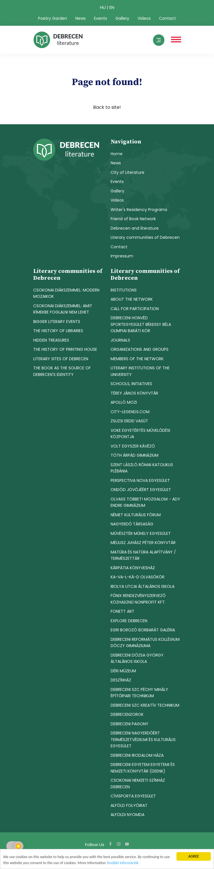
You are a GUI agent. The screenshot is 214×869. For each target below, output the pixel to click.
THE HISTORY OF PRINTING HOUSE (65, 349)
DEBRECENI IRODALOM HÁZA (137, 755)
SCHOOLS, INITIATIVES (131, 384)
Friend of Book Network (133, 219)
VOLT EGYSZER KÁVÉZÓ (133, 446)
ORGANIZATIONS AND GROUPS (139, 349)
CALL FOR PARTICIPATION (135, 309)
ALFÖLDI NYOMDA (127, 814)
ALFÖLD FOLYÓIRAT (129, 805)
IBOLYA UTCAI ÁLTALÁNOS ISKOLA (142, 586)
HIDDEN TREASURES (51, 340)
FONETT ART (122, 611)
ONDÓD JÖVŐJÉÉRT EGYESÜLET (141, 489)
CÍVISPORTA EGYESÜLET (133, 796)
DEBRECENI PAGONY (129, 724)
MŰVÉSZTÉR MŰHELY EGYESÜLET (141, 533)
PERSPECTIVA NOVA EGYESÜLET (140, 480)
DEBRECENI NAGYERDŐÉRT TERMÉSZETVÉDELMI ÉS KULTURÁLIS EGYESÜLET (143, 739)
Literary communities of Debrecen (145, 237)
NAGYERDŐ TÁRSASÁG (132, 524)
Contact (167, 18)
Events (100, 18)
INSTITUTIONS (124, 290)
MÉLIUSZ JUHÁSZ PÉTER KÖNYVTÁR (143, 542)
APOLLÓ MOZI (124, 402)
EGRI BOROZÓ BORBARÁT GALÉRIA (143, 630)
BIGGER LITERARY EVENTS (56, 321)
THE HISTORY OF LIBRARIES (58, 331)
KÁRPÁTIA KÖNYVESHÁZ (133, 568)
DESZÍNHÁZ (121, 680)
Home (117, 154)
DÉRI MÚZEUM (123, 671)
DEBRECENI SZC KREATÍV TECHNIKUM (145, 705)
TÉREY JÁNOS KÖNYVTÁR (134, 393)
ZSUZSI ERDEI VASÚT (129, 421)
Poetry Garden (52, 18)
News (80, 18)
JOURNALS (120, 340)
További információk (122, 862)
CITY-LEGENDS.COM (130, 412)
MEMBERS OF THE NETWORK (137, 359)
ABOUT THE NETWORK (132, 299)
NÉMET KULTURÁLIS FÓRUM (136, 515)
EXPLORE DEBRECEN (129, 621)
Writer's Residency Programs (139, 209)
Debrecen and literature (135, 228)
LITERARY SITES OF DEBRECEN (60, 359)
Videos (144, 18)
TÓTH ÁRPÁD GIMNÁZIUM (134, 455)
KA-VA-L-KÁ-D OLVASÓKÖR (137, 577)
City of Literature (127, 172)
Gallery (122, 18)
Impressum (122, 256)
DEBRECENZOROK (127, 714)
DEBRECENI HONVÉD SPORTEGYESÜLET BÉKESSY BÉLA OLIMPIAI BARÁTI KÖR (141, 324)
